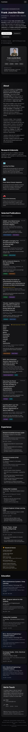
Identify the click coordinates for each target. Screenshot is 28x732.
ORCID (16, 63)
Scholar (21, 63)
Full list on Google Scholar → (7, 215)
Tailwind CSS (9, 722)
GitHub (6, 63)
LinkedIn (11, 63)
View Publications (7, 33)
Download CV (17, 33)
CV (25, 1)
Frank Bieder (4, 2)
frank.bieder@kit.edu (7, 43)
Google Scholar (6, 36)
